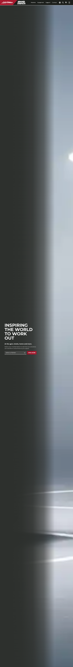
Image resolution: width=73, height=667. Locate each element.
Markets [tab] (30, 2)
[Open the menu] (69, 2)
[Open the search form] (61, 2)
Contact (51, 2)
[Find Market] (15, 353)
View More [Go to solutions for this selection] (31, 353)
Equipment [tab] (37, 2)
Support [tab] (44, 2)
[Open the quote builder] (65, 2)
